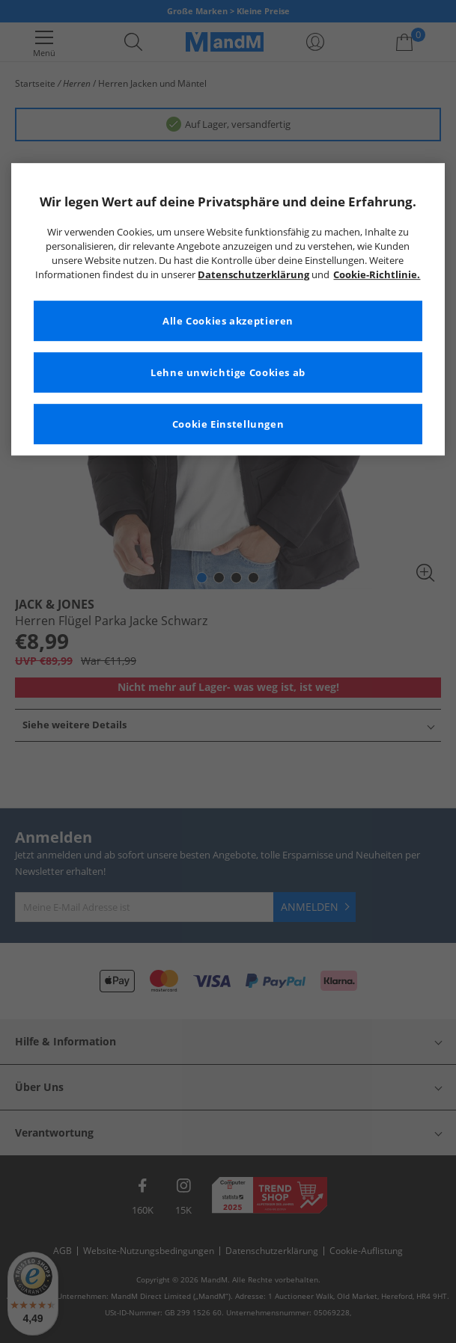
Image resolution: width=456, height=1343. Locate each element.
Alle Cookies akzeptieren (228, 321)
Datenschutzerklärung (253, 274)
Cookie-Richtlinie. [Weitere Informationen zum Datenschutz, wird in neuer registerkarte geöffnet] (376, 274)
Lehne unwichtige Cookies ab (228, 372)
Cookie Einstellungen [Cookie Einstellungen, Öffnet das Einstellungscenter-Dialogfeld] (228, 424)
